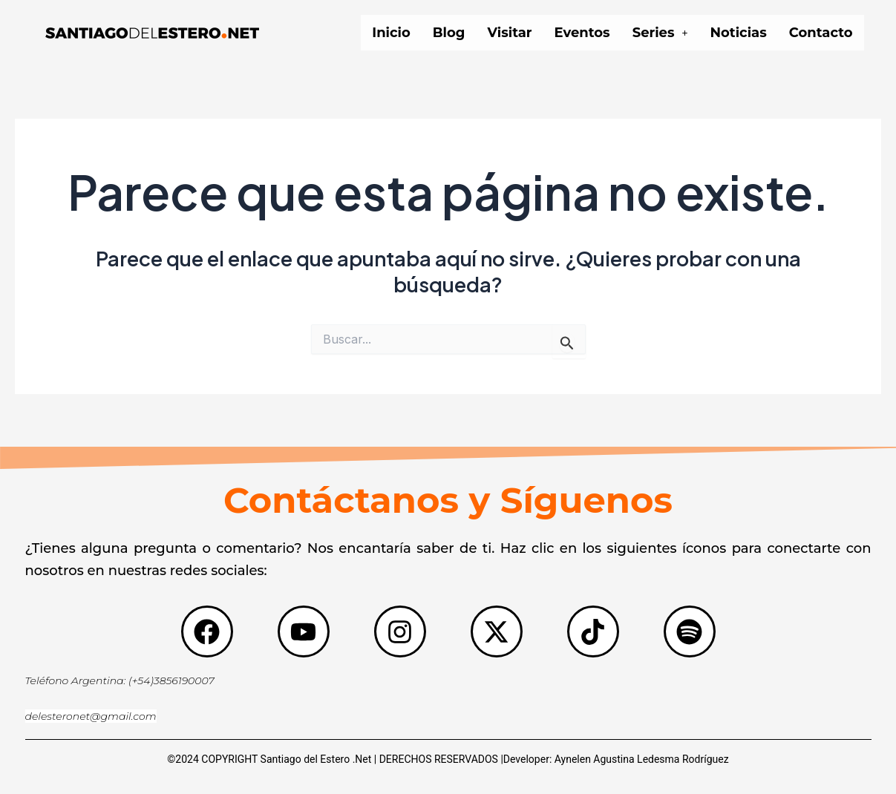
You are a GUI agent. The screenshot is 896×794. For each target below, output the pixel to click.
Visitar (509, 32)
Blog (449, 32)
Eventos (582, 32)
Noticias (738, 32)
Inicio (391, 32)
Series (660, 32)
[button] (660, 32)
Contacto (821, 32)
